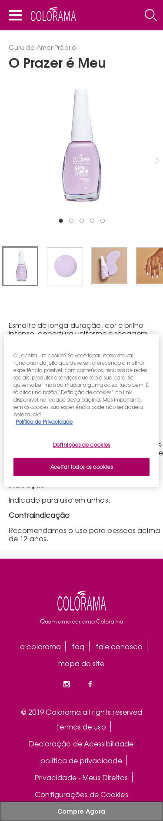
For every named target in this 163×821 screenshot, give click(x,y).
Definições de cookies (81, 444)
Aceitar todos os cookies (81, 466)
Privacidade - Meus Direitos (81, 777)
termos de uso (81, 726)
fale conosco (119, 646)
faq (78, 646)
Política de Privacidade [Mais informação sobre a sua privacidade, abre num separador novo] (44, 421)
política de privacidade (81, 760)
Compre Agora (81, 810)
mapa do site (81, 663)
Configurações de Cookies (81, 794)
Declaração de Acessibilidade (81, 743)
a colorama (40, 646)
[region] (81, 410)
